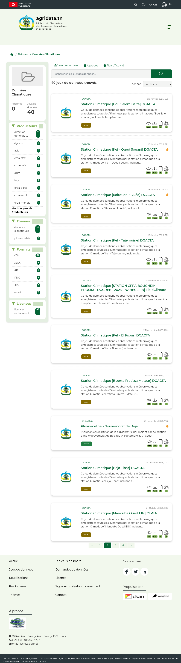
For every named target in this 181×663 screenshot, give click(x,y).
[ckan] (135, 596)
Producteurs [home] (18, 586)
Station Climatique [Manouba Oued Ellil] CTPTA (119, 513)
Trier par (135, 84)
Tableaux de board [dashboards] (68, 561)
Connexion (149, 4)
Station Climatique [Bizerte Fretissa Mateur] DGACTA (123, 381)
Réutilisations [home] (18, 578)
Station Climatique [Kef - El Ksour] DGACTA (115, 335)
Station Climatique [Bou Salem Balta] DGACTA (118, 104)
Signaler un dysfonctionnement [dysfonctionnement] (77, 586)
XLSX (86, 444)
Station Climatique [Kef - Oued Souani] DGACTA (119, 149)
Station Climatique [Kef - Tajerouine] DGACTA (117, 240)
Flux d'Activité (114, 65)
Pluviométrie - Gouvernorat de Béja (109, 426)
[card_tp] (85, 98)
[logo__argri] (42, 22)
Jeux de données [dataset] (21, 569)
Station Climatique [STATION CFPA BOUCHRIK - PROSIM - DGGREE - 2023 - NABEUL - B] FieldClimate (123, 288)
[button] (135, 4)
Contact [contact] (60, 595)
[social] (127, 572)
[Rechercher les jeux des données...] (101, 73)
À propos (91, 65)
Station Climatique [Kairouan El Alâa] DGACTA (118, 195)
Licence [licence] (60, 578)
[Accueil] (11, 54)
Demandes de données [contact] (71, 569)
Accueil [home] (14, 561)
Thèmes (23, 54)
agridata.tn (34, 658)
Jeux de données (66, 65)
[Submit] (161, 73)
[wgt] (160, 596)
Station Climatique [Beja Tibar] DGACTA (113, 468)
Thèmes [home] (14, 595)
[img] (66, 112)
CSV (86, 125)
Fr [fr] (170, 4)
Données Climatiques (46, 54)
